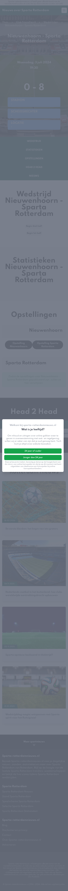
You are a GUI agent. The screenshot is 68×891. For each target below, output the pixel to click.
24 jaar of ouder (33, 451)
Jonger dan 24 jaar (33, 457)
